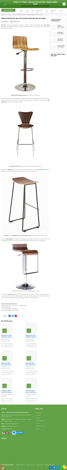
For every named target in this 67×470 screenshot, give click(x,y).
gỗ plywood (31, 291)
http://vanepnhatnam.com (12, 426)
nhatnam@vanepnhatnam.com (11, 423)
